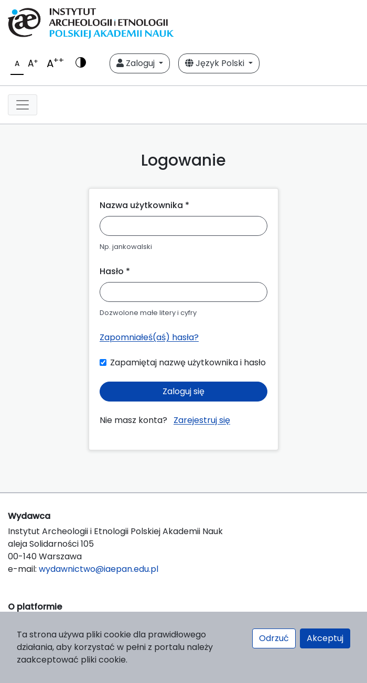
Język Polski (215, 63)
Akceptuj (325, 638)
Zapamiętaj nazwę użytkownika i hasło (188, 362)
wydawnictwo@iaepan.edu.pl (98, 569)
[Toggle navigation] (22, 104)
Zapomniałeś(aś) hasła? (149, 337)
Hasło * (115, 271)
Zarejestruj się (202, 420)
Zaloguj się (183, 391)
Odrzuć (274, 638)
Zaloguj (136, 63)
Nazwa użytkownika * (144, 205)
